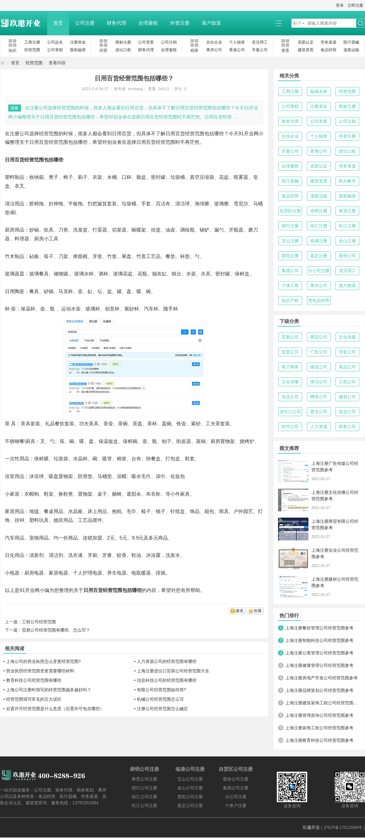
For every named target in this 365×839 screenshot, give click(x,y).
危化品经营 (318, 300)
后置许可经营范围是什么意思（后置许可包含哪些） (55, 708)
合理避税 (148, 23)
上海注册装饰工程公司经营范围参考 (319, 727)
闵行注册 (290, 225)
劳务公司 (347, 351)
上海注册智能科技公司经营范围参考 (319, 640)
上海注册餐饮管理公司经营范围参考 (319, 627)
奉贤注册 (347, 210)
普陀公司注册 (190, 796)
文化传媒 (347, 337)
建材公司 (347, 396)
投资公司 (290, 351)
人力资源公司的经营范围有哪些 (166, 661)
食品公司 (347, 366)
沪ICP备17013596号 (343, 827)
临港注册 (318, 240)
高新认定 (306, 42)
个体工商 (290, 285)
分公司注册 (318, 270)
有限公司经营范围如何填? (161, 689)
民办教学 (347, 181)
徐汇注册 (318, 225)
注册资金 (78, 42)
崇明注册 (318, 210)
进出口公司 (290, 411)
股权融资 (78, 50)
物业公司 (318, 366)
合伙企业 (214, 42)
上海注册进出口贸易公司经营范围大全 (173, 670)
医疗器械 (351, 42)
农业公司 (347, 411)
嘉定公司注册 (190, 805)
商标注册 (123, 42)
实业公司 (290, 396)
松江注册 (347, 225)
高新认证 (318, 166)
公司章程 (55, 50)
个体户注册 (235, 805)
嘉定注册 (318, 255)
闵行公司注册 (144, 787)
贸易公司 (290, 337)
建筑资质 (306, 50)
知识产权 (290, 300)
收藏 (258, 610)
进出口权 (123, 50)
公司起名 (55, 42)
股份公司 (347, 255)
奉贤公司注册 (144, 779)
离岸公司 (214, 50)
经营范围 (32, 50)
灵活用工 (260, 42)
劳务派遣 (328, 42)
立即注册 (355, 5)
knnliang (135, 89)
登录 (340, 5)
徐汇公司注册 (144, 796)
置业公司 (318, 411)
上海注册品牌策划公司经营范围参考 (319, 690)
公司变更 (146, 42)
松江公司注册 (144, 805)
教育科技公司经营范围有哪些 (33, 680)
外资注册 (179, 23)
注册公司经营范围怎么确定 (162, 708)
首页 (58, 23)
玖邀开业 (311, 827)
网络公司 (318, 396)
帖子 (297, 23)
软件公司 (290, 426)
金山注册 (347, 240)
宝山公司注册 (190, 779)
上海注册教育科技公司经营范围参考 (319, 740)
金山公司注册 (190, 787)
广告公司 (318, 351)
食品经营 (328, 50)
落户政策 (211, 23)
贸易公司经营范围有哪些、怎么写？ (56, 630)
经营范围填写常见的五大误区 (33, 699)
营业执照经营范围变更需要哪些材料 (40, 670)
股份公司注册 (236, 779)
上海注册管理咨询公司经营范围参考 (319, 715)
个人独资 (237, 42)
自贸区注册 (290, 210)
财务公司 (347, 426)
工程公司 (347, 381)
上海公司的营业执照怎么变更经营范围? (43, 661)
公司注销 (169, 42)
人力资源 (318, 426)
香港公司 (237, 50)
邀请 (239, 610)
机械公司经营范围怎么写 (160, 699)
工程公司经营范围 (39, 621)
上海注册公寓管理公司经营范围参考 (319, 652)
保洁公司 (318, 381)
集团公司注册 (236, 787)
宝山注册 (290, 240)
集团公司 (290, 270)
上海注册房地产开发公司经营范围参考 (321, 677)
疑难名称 (318, 91)
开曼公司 (260, 50)
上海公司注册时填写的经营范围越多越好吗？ (48, 689)
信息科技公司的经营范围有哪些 (166, 680)
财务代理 (116, 23)
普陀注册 (290, 255)
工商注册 (32, 42)
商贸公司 (318, 337)
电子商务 (290, 366)
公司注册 (85, 23)
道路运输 (351, 50)
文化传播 (290, 381)
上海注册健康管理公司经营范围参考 (319, 665)
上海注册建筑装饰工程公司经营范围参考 (322, 702)
